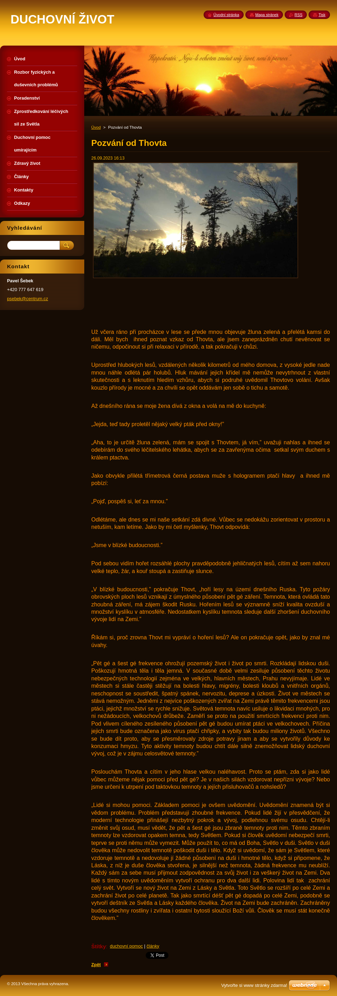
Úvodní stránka (226, 15)
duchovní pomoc (126, 946)
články (152, 946)
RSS (298, 15)
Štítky (98, 946)
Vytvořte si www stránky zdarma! (254, 985)
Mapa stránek (266, 15)
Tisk (321, 15)
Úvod (96, 127)
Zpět (96, 964)
